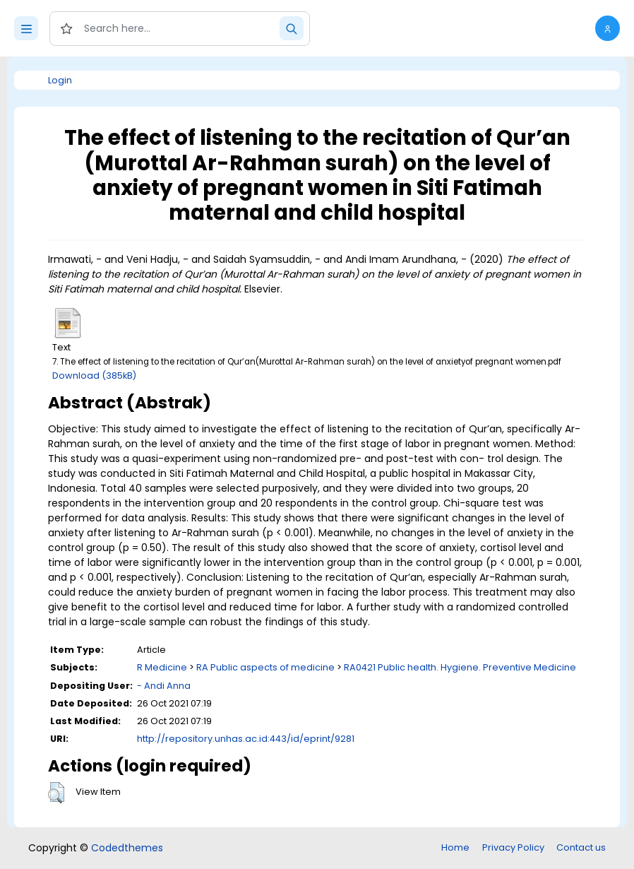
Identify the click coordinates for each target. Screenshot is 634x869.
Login (60, 80)
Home (455, 847)
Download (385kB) (94, 376)
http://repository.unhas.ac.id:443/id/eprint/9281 (245, 739)
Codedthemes (127, 848)
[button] (607, 28)
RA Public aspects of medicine (265, 667)
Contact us (581, 847)
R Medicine (162, 667)
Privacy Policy (513, 847)
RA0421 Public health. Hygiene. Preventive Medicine (460, 667)
